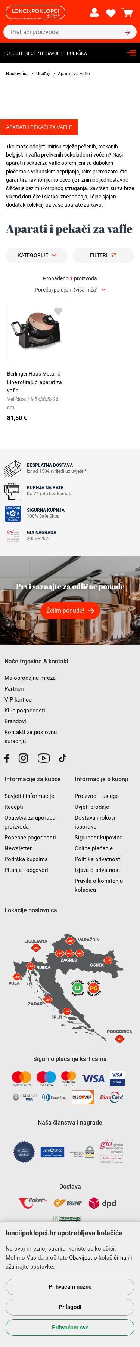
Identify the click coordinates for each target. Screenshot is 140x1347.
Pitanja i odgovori (26, 870)
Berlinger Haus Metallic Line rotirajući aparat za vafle (34, 382)
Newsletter (18, 848)
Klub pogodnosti (24, 710)
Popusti (13, 53)
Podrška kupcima (26, 859)
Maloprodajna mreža (30, 678)
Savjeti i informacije (29, 796)
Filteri (99, 255)
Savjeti (54, 53)
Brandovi (15, 721)
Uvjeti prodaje (92, 807)
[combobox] (70, 290)
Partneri (14, 688)
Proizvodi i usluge (97, 796)
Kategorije (33, 255)
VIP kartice (18, 699)
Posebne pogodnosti (30, 837)
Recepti (34, 53)
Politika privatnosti (98, 859)
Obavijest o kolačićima (97, 1257)
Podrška (77, 53)
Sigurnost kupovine (98, 837)
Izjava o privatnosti (98, 870)
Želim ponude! (65, 610)
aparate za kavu (83, 205)
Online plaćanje (94, 848)
